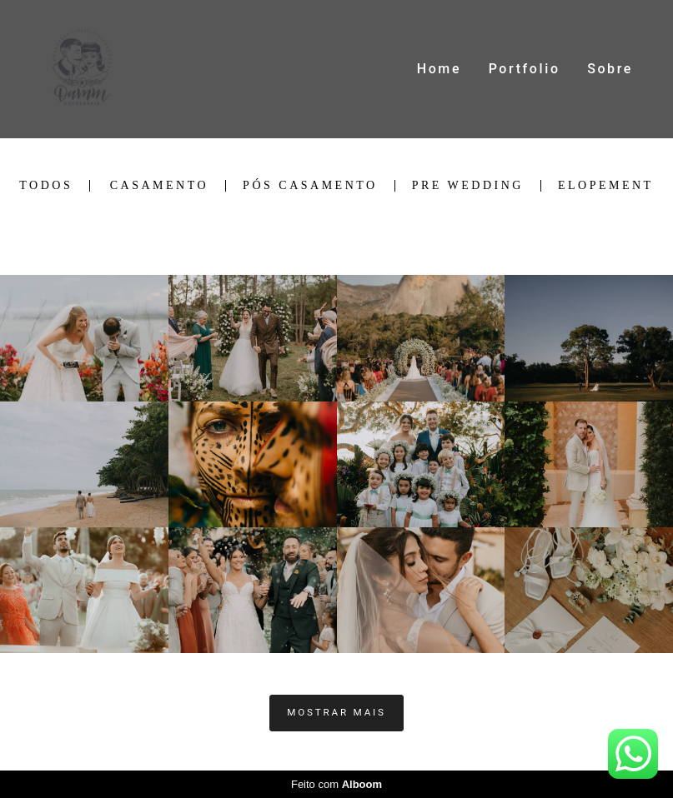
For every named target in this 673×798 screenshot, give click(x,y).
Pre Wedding (468, 186)
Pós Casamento (310, 186)
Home (439, 69)
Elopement (606, 186)
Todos (46, 186)
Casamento (159, 186)
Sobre (610, 69)
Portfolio (524, 69)
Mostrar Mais (336, 712)
